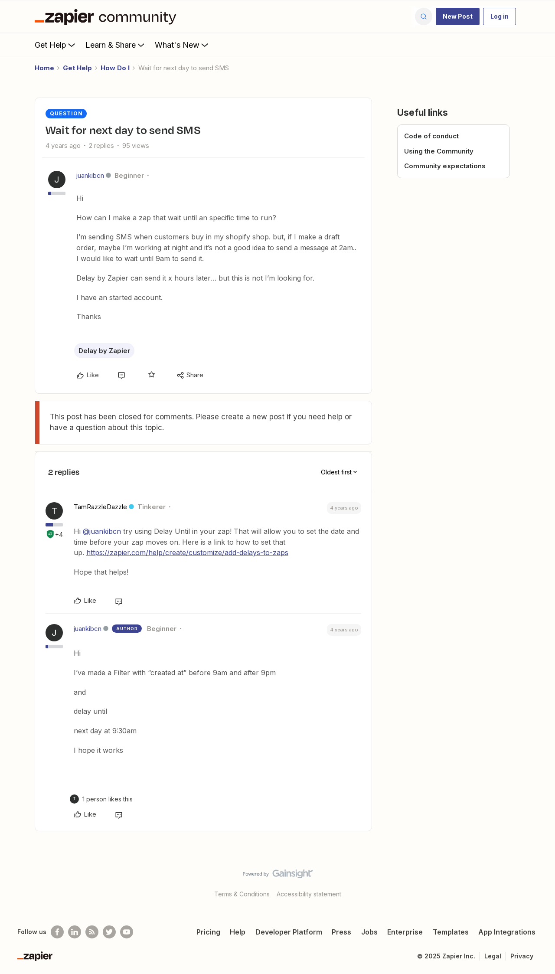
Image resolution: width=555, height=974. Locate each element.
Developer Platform (288, 932)
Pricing (208, 932)
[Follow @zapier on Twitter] (109, 931)
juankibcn (90, 175)
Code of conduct (431, 136)
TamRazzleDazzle (100, 507)
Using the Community (438, 151)
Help (237, 932)
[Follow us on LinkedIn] (74, 931)
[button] (458, 16)
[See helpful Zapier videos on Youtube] (126, 931)
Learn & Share (115, 44)
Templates (451, 932)
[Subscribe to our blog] (91, 931)
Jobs (369, 932)
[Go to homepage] (107, 16)
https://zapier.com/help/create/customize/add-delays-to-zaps (187, 552)
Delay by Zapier (104, 350)
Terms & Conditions (242, 894)
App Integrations (506, 932)
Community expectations (445, 166)
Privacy (521, 956)
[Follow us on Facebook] (57, 931)
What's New (182, 44)
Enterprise (405, 932)
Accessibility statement (309, 894)
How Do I (115, 68)
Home (44, 68)
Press (341, 932)
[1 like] (107, 799)
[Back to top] (537, 881)
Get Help (56, 44)
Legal (492, 956)
